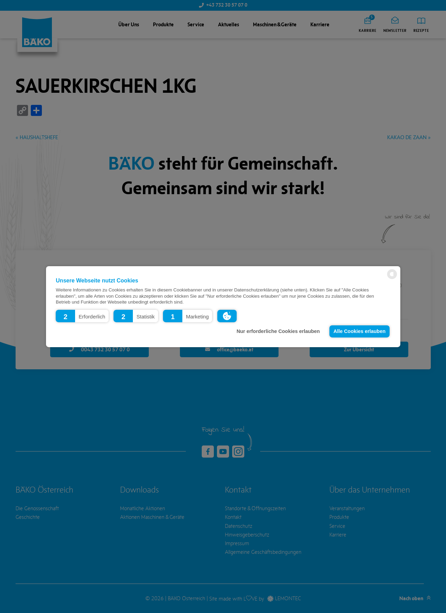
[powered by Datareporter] (392, 278)
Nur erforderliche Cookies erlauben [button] (278, 331)
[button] (82, 315)
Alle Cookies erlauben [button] (359, 331)
